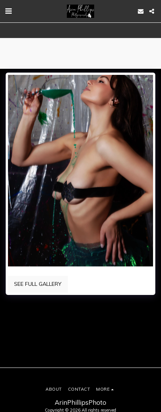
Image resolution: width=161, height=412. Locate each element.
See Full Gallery (38, 283)
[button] (8, 10)
